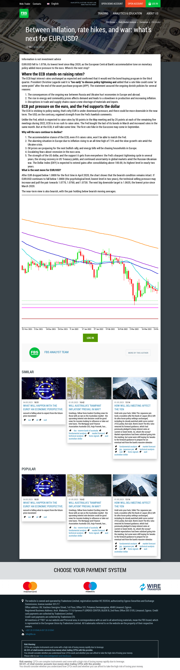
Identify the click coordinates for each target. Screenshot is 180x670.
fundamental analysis (78, 433)
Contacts (37, 3)
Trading (103, 13)
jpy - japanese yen (126, 449)
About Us (152, 13)
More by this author (138, 352)
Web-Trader (24, 3)
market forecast (98, 433)
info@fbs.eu (31, 634)
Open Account (135, 3)
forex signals (94, 435)
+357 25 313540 (32, 630)
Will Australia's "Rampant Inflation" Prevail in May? (85, 407)
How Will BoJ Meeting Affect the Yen (132, 407)
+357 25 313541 (47, 630)
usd (45, 419)
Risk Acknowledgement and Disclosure (55, 655)
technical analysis (76, 435)
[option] (30, 587)
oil (37, 419)
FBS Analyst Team (56, 352)
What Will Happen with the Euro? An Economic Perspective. (43, 407)
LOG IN (90, 338)
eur (29, 419)
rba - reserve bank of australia (86, 430)
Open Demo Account (112, 3)
